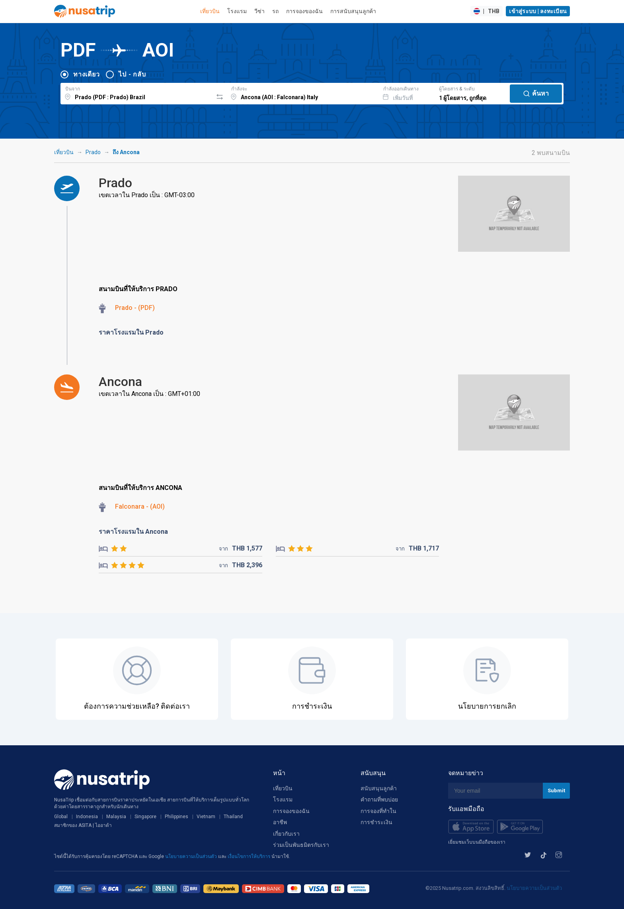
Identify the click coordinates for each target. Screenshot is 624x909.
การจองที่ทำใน (378, 811)
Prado (93, 152)
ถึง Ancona (126, 152)
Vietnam (206, 816)
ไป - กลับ (132, 74)
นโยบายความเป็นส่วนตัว (191, 856)
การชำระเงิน (376, 822)
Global (61, 816)
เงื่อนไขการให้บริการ (249, 856)
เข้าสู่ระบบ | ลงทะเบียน (538, 11)
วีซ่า (259, 11)
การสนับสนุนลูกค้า (353, 11)
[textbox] (136, 92)
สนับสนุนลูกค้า (379, 788)
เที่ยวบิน (210, 11)
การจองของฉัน (304, 11)
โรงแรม (237, 11)
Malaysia (116, 816)
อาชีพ (280, 822)
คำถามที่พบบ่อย (379, 799)
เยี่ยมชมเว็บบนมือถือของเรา (476, 842)
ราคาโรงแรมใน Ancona (133, 531)
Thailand (233, 816)
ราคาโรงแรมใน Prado (131, 332)
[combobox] (136, 92)
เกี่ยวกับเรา (286, 834)
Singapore (145, 816)
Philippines (176, 816)
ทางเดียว (86, 74)
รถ (275, 11)
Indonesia (87, 816)
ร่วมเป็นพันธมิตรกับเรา (301, 845)
